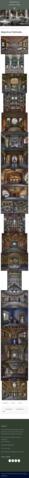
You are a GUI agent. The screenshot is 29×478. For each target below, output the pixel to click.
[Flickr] (13, 460)
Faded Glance (20, 409)
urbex (20, 403)
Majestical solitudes (19, 28)
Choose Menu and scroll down (14, 19)
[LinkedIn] (16, 460)
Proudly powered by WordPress (9, 474)
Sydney (25, 474)
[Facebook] (9, 460)
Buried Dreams (14, 2)
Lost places (5, 28)
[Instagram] (19, 460)
